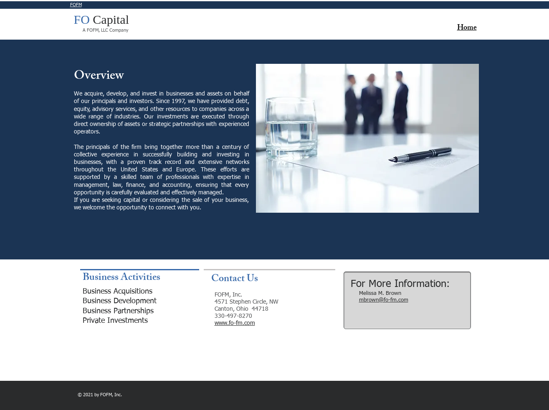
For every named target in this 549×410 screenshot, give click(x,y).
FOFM (76, 5)
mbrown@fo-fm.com (383, 300)
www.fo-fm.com (235, 323)
